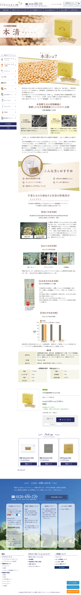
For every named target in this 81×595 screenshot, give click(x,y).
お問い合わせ (74, 10)
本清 (4, 577)
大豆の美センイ (7, 579)
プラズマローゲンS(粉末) (9, 561)
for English (8, 123)
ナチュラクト (6, 583)
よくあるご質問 (63, 10)
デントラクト (6, 581)
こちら (70, 509)
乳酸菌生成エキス (6, 563)
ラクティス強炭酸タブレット (10, 570)
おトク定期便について (35, 10)
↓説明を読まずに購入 (73, 591)
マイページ (58, 557)
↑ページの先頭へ (73, 582)
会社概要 (31, 559)
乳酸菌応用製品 (6, 572)
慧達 (4, 574)
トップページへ (73, 587)
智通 (4, 568)
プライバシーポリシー (34, 566)
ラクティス (6, 566)
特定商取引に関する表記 (35, 561)
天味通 (5, 585)
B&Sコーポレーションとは (19, 10)
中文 (8, 128)
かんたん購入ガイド (50, 10)
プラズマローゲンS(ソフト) (10, 559)
